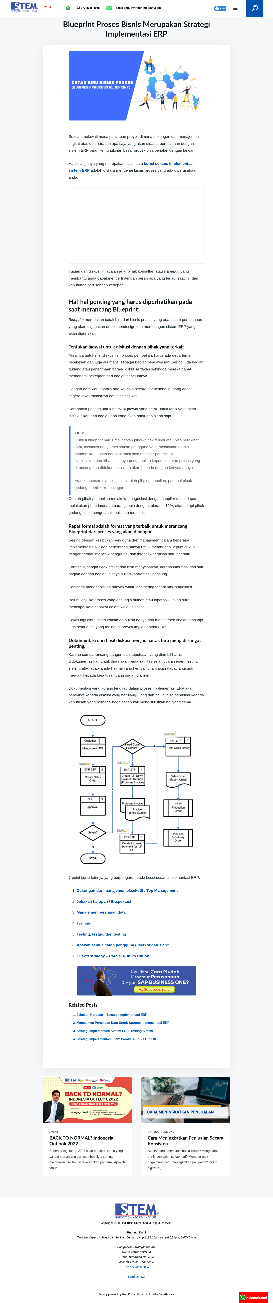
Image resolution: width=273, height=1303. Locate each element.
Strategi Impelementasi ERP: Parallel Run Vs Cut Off (116, 1039)
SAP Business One (161, 1132)
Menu (233, 8)
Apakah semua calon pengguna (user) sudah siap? (123, 945)
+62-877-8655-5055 (136, 1267)
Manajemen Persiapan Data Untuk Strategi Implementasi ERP (123, 1022)
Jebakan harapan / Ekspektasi (104, 901)
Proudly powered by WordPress (116, 1294)
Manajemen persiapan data (101, 912)
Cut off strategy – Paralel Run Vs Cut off (113, 956)
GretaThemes (166, 1294)
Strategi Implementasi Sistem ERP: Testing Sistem (115, 1031)
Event (54, 1132)
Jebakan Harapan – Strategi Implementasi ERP (112, 1014)
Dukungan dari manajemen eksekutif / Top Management (127, 890)
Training (84, 923)
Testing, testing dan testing (101, 934)
